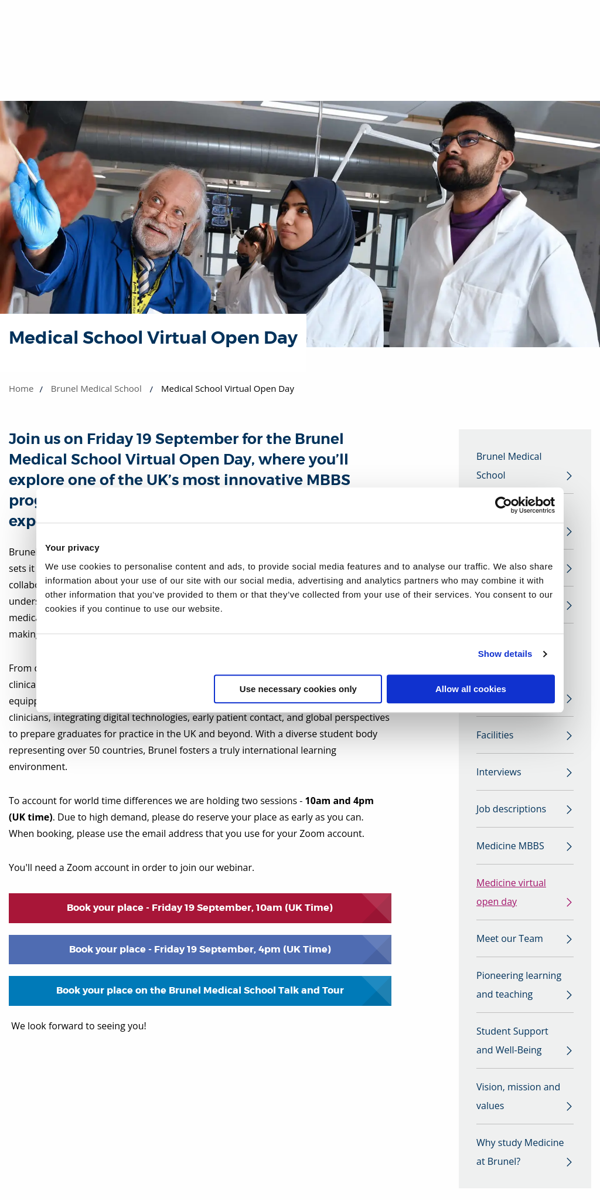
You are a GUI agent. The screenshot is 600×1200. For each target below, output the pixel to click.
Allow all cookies (470, 689)
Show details (505, 654)
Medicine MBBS (510, 845)
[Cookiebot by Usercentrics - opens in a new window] (503, 505)
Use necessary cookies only (298, 689)
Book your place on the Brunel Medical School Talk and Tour (200, 990)
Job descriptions (511, 808)
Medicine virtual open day (511, 892)
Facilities (494, 734)
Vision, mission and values (518, 1096)
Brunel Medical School (96, 388)
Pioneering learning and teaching (518, 985)
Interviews (498, 771)
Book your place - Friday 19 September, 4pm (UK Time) (200, 949)
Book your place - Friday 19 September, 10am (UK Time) (200, 907)
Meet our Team (509, 938)
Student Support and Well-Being (512, 1040)
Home (21, 388)
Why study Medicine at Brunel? (520, 1152)
